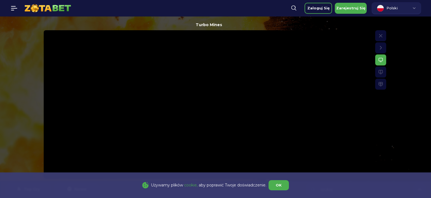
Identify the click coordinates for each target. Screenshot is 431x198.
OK (279, 185)
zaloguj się (318, 8)
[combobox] (396, 8)
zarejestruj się (350, 8)
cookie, (191, 185)
